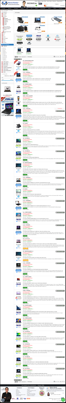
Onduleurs (5, 23)
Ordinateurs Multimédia (6, 26)
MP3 (3, 30)
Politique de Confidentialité (31, 394)
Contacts (28, 392)
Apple (5, 17)
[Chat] (3, 400)
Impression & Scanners (7, 27)
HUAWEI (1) (5, 55)
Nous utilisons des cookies (31, 393)
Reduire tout (7, 75)
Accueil (2, 10)
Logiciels (5, 24)
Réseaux (22, 8)
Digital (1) (4, 51)
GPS (3, 25)
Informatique (16, 8)
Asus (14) (4, 49)
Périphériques (6, 21)
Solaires (54, 8)
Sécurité (36, 8)
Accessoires (4, 29)
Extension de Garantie (6, 28)
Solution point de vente (7, 31)
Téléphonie (9, 8)
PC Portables (6, 18)
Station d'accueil (56, 23)
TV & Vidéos (3, 8)
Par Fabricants (29, 391)
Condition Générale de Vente (31, 390)
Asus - (27, 84)
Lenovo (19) (5, 56)
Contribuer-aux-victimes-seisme (31, 396)
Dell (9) (4, 50)
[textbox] (49, 4)
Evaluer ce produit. (26, 70)
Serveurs (5, 22)
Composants (6, 20)
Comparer (19, 69)
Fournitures (60, 8)
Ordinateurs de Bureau (7, 19)
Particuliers (39, 23)
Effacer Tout (12, 75)
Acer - (26, 138)
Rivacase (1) (5, 57)
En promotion (60, 108)
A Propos (28, 389)
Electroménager (42, 8)
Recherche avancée (49, 6)
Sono (31, 8)
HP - (25, 123)
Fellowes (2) (5, 52)
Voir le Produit (18, 66)
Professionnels (22, 23)
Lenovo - (26, 72)
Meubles (49, 8)
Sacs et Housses (22, 32)
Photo (27, 8)
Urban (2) (4, 58)
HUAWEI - (26, 290)
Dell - (28, 60)
